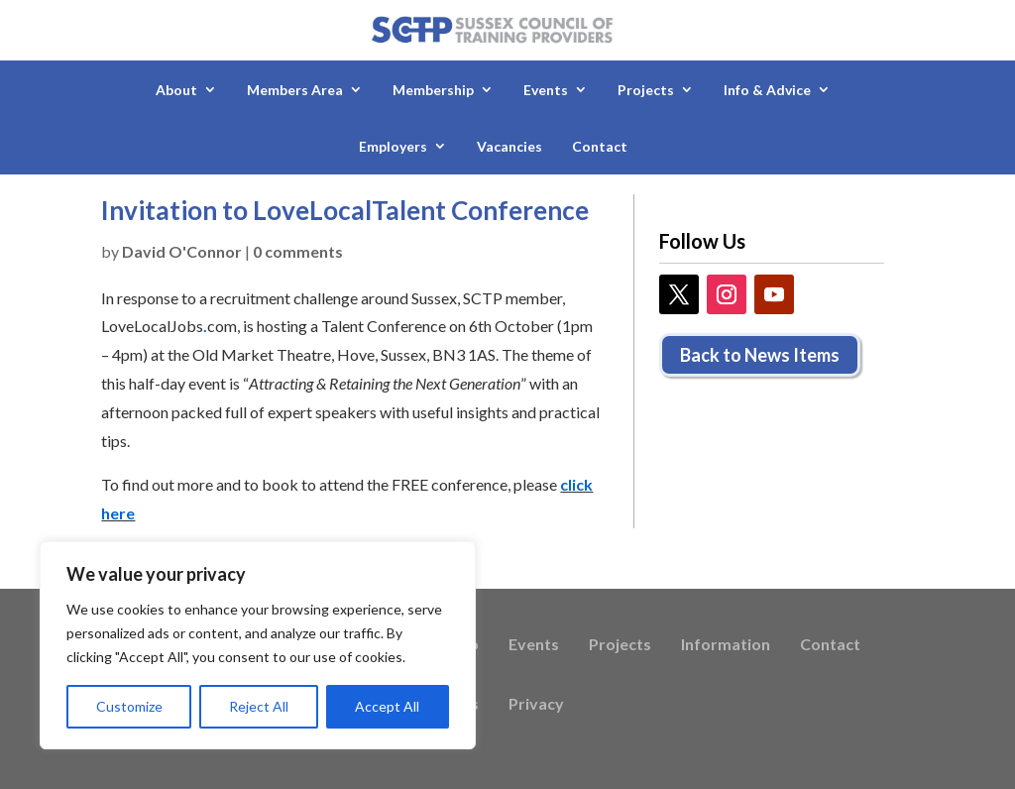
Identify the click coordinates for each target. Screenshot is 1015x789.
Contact (599, 146)
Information (725, 645)
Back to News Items (760, 355)
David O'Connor (182, 251)
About (176, 89)
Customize (129, 706)
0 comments (298, 251)
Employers (393, 146)
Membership (433, 89)
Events (545, 89)
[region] (258, 645)
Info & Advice (767, 89)
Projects (646, 89)
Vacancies (509, 146)
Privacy (536, 705)
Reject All (258, 706)
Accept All (387, 706)
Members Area (295, 89)
